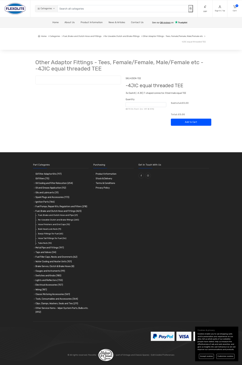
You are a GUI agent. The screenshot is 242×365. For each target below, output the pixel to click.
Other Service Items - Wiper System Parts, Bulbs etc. (61, 310)
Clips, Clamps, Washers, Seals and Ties (56, 303)
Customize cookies (225, 356)
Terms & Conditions (105, 183)
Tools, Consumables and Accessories (56, 299)
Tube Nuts (45, 243)
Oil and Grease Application (50, 188)
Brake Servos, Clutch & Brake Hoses (54, 266)
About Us (70, 22)
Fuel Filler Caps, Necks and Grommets (56, 257)
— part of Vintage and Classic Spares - (124, 355)
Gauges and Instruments (50, 271)
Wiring (41, 289)
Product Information (92, 22)
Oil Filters (42, 178)
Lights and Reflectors (49, 280)
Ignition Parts (45, 202)
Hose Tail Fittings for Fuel (52, 238)
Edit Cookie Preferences (162, 355)
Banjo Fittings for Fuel (50, 233)
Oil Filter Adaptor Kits (48, 174)
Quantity (130, 99)
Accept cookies (206, 356)
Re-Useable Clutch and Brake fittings (58, 220)
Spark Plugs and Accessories (52, 197)
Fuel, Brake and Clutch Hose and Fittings (58, 211)
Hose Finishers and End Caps (54, 224)
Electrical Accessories (49, 285)
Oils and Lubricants (46, 192)
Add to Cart (191, 122)
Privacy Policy (103, 188)
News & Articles (116, 22)
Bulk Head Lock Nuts (49, 229)
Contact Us (137, 22)
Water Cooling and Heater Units (53, 261)
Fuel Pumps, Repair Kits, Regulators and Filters (61, 206)
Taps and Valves (45, 252)
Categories (45, 8)
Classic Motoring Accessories (52, 294)
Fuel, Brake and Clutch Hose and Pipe (58, 215)
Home (55, 22)
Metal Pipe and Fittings (49, 247)
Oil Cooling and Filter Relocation (54, 183)
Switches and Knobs (48, 275)
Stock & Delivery (104, 178)
